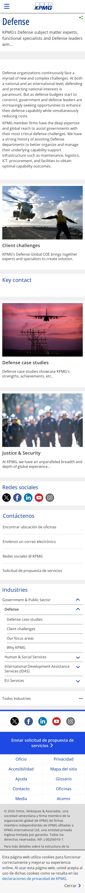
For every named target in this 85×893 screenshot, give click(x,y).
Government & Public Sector (26, 600)
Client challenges (21, 629)
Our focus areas (20, 638)
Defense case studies (25, 619)
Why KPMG (16, 647)
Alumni (63, 798)
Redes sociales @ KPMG (23, 556)
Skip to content (51, 6)
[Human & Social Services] (78, 658)
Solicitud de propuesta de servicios (32, 570)
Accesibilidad (21, 769)
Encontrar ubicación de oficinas (29, 527)
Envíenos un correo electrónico (29, 541)
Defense (12, 609)
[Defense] (78, 609)
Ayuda (21, 779)
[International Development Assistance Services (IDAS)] (78, 667)
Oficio (21, 759)
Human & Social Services (25, 657)
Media (21, 798)
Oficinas (63, 789)
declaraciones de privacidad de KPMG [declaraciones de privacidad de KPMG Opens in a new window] (34, 878)
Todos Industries (42, 698)
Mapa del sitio (63, 769)
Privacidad (64, 759)
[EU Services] (78, 681)
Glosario (64, 779)
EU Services (14, 680)
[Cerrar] (73, 886)
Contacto (21, 789)
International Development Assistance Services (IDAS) (37, 669)
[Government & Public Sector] (78, 600)
